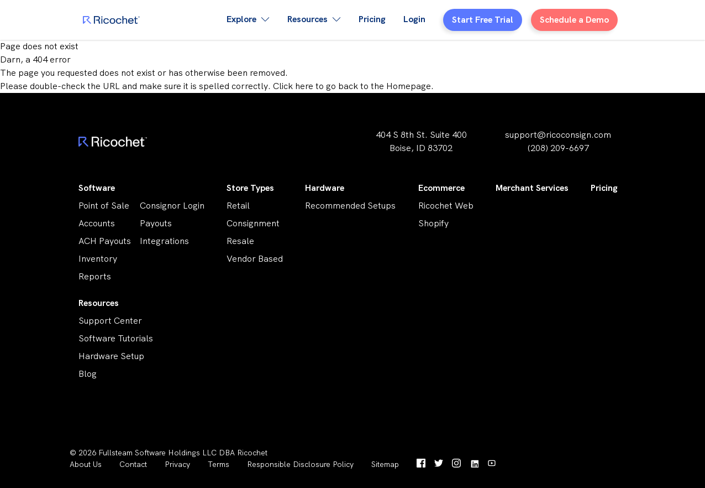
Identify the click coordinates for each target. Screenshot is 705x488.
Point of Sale (103, 205)
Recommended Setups (350, 205)
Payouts (156, 223)
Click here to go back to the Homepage (352, 86)
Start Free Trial (482, 19)
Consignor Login (172, 205)
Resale (240, 241)
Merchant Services (532, 188)
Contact (133, 464)
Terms (218, 464)
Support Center (110, 320)
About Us (86, 464)
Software (96, 188)
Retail (238, 205)
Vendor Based (255, 258)
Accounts (96, 223)
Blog (87, 374)
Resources (98, 303)
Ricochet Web (445, 205)
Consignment (253, 223)
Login (414, 19)
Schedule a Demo (574, 19)
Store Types (250, 188)
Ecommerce (441, 188)
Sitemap (385, 464)
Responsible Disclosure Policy (300, 464)
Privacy (177, 464)
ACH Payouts (104, 241)
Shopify (433, 223)
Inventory (97, 258)
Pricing (372, 19)
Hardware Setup (111, 356)
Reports (94, 276)
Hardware (324, 188)
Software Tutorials (115, 338)
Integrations (164, 241)
